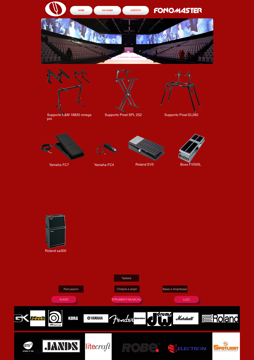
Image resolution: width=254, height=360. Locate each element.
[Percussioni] (71, 289)
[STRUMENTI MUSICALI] (126, 299)
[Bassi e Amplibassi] (175, 289)
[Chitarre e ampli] (127, 289)
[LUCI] (186, 299)
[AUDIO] (63, 299)
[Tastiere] (126, 278)
